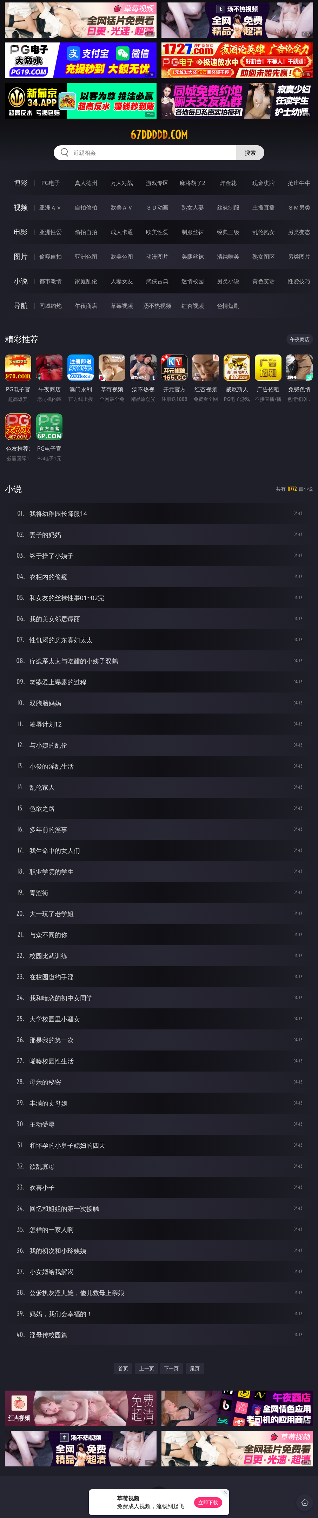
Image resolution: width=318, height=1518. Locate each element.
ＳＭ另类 (299, 207)
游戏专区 (157, 183)
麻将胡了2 (192, 183)
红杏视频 (192, 306)
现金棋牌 (263, 183)
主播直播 (263, 207)
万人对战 (122, 183)
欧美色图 (122, 256)
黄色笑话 (263, 281)
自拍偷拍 (86, 207)
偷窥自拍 (50, 256)
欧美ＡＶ (122, 207)
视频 (21, 207)
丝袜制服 (228, 207)
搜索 (250, 153)
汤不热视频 (157, 306)
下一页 (171, 1368)
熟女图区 (263, 256)
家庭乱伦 (86, 281)
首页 (123, 1368)
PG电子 (50, 183)
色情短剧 (228, 306)
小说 (21, 281)
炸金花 (228, 183)
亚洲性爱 (50, 232)
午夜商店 (86, 306)
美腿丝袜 (192, 256)
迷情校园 (192, 281)
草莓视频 (122, 306)
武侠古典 (157, 281)
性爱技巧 (299, 281)
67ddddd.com (159, 135)
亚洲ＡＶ (50, 207)
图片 (21, 256)
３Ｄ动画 (157, 207)
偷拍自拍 (86, 232)
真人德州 (86, 183)
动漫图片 (157, 256)
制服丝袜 (192, 232)
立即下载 (208, 1502)
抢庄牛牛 (299, 183)
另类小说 (228, 281)
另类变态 (299, 232)
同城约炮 (50, 306)
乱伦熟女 (263, 232)
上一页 (146, 1368)
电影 (21, 232)
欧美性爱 (157, 232)
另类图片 (299, 256)
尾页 (195, 1368)
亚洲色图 (86, 256)
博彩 (21, 182)
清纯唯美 (228, 256)
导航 (21, 305)
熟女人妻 (192, 207)
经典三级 (228, 232)
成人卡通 (122, 232)
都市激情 (50, 281)
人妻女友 (122, 281)
